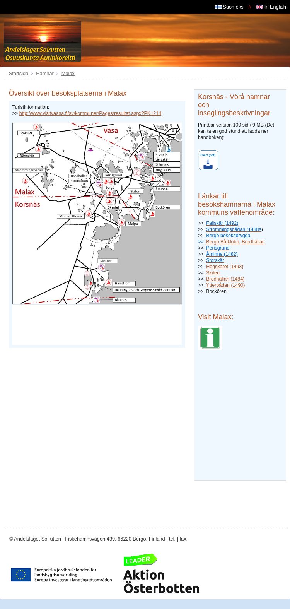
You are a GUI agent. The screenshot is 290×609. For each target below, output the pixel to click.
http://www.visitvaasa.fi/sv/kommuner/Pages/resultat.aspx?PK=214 (90, 113)
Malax (68, 73)
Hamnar (45, 73)
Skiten (213, 272)
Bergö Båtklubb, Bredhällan (235, 242)
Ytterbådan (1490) (225, 285)
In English (271, 7)
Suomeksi (230, 7)
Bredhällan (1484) (225, 279)
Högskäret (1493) (224, 266)
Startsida (19, 73)
